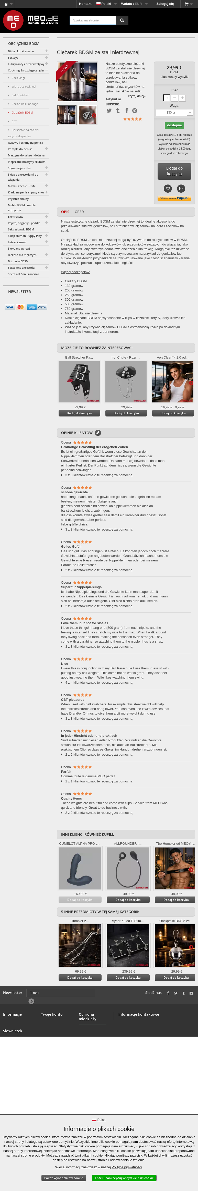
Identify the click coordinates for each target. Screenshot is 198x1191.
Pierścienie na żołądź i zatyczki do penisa (23, 133)
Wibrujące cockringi (23, 86)
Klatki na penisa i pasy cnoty (27, 192)
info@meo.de (148, 1058)
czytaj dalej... (137, 96)
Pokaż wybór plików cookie (63, 1178)
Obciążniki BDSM (22, 112)
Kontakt (85, 4)
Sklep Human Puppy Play (25, 236)
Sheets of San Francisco (23, 274)
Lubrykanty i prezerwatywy (26, 64)
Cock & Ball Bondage (24, 104)
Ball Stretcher (20, 95)
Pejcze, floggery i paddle (24, 223)
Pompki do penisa (20, 149)
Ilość (174, 90)
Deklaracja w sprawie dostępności (13, 1107)
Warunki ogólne (15, 1047)
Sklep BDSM (13, 1029)
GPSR (79, 211)
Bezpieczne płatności (12, 1056)
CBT (14, 121)
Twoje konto (52, 1014)
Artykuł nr (113, 99)
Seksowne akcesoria (21, 267)
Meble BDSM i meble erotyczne (22, 207)
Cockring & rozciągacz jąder (26, 70)
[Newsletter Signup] (43, 301)
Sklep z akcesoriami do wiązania (23, 177)
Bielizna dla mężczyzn (22, 255)
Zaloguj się (165, 4)
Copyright (11, 1090)
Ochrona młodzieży (87, 1048)
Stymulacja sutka (19, 168)
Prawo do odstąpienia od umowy (15, 1068)
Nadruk (9, 1096)
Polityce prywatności (127, 1167)
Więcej (93, 115)
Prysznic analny (18, 199)
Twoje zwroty (51, 1029)
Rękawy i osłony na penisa (25, 142)
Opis (65, 211)
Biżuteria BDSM (18, 261)
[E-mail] (21, 301)
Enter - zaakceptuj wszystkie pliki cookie (124, 1178)
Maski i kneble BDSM (22, 186)
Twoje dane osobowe (50, 1043)
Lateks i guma (17, 242)
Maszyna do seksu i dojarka (26, 155)
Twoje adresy (51, 1035)
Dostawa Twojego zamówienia (17, 1082)
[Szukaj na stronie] (122, 20)
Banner (9, 1035)
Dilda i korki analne (21, 51)
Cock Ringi (18, 78)
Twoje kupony (52, 1052)
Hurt (6, 1041)
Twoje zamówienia (55, 1023)
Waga (174, 105)
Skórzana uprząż (19, 248)
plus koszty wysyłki (175, 77)
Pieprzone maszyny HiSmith (27, 162)
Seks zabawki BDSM (21, 229)
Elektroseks (15, 216)
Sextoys (13, 57)
